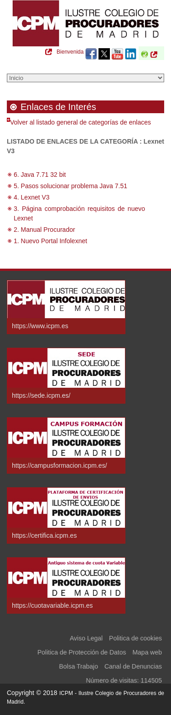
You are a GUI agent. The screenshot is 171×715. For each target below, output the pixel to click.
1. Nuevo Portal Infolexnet (50, 241)
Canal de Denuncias (133, 665)
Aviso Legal (86, 637)
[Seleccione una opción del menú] (85, 78)
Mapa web (147, 651)
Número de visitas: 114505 (124, 679)
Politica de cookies (135, 637)
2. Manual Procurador (44, 229)
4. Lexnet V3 (32, 197)
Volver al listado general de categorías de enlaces (80, 122)
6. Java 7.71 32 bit (40, 174)
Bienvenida (70, 52)
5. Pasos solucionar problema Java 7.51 (70, 186)
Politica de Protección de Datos (81, 651)
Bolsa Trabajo (78, 665)
